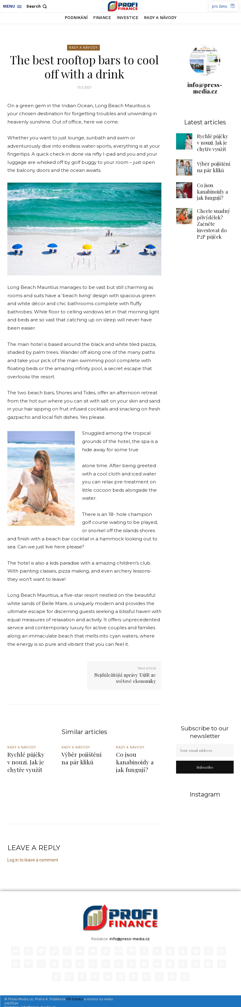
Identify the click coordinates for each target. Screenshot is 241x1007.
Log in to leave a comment (32, 855)
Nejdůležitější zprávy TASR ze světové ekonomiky (125, 678)
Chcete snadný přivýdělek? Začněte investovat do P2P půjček (215, 211)
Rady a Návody (83, 48)
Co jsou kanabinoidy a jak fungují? (215, 186)
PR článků (74, 995)
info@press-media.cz (204, 88)
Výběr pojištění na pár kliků (80, 757)
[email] (205, 750)
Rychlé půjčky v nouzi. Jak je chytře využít (209, 141)
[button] (37, 6)
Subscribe (205, 767)
